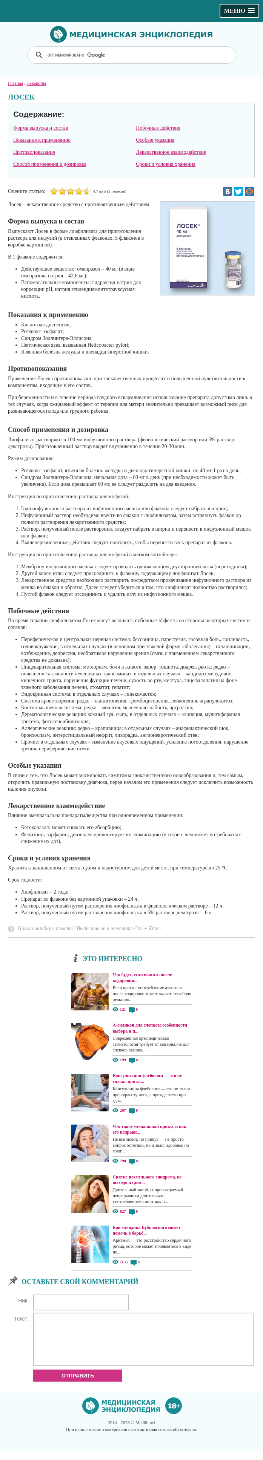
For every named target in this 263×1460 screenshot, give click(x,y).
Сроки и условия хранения (165, 164)
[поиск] (132, 55)
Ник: (23, 1301)
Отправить (78, 1385)
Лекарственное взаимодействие (171, 152)
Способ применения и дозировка (49, 164)
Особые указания (155, 140)
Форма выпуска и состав (40, 128)
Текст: (21, 1319)
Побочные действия (158, 128)
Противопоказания (34, 152)
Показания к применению (42, 140)
